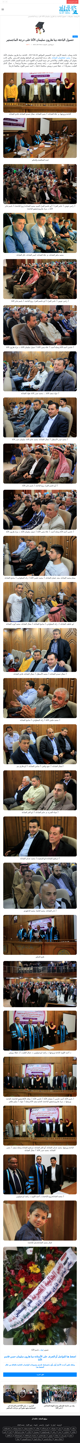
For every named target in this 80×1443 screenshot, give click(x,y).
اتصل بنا (53, 1425)
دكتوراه (47, 1425)
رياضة (54, 1432)
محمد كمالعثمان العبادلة (61, 58)
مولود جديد (66, 1428)
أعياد (10, 1432)
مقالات (37, 1428)
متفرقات (70, 16)
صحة (60, 1432)
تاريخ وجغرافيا (18, 1435)
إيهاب (41, 1350)
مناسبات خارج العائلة (30, 1435)
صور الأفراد (29, 1425)
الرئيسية (59, 1425)
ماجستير (41, 1425)
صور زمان (63, 1435)
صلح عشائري (42, 1435)
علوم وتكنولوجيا (46, 1432)
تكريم (4, 1432)
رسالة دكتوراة (37, 1439)
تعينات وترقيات (17, 1428)
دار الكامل (9, 1435)
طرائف (74, 1432)
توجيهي (50, 1435)
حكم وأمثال (7, 1428)
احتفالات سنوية (58, 1439)
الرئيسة (77, 16)
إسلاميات (66, 1432)
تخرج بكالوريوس (26, 1439)
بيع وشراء (36, 1432)
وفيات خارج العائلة (19, 1432)
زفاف (73, 1428)
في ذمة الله (45, 1428)
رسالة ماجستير (48, 1439)
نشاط (56, 1435)
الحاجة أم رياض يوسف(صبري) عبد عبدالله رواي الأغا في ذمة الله (45, 2)
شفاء (18, 1439)
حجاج (70, 1435)
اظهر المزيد (40, 1374)
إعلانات (29, 1432)
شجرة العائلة (20, 1425)
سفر (59, 1428)
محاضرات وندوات (28, 1428)
